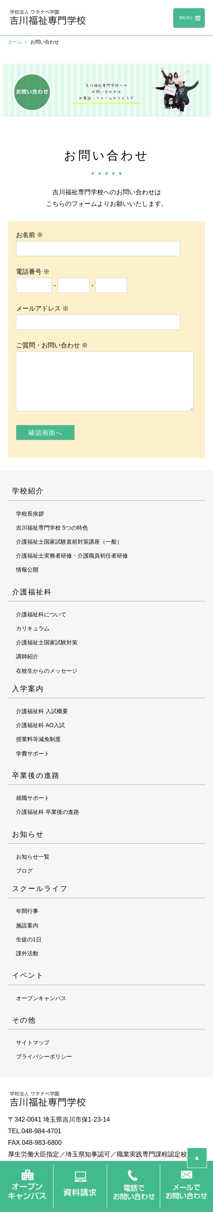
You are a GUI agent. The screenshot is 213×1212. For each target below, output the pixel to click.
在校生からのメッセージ (47, 671)
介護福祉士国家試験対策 (47, 642)
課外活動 (27, 953)
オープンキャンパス (41, 998)
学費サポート (33, 753)
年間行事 (27, 911)
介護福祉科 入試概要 (42, 711)
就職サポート (33, 798)
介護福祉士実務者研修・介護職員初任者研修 (72, 555)
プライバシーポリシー (44, 1056)
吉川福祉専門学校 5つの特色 (52, 527)
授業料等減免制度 (38, 739)
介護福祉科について (41, 614)
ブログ (24, 870)
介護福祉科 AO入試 (40, 725)
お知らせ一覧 (33, 856)
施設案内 (27, 925)
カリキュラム (33, 628)
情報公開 (27, 569)
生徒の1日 (29, 939)
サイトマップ (33, 1042)
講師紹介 (27, 656)
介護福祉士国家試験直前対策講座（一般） (69, 541)
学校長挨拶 (30, 513)
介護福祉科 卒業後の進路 (47, 812)
